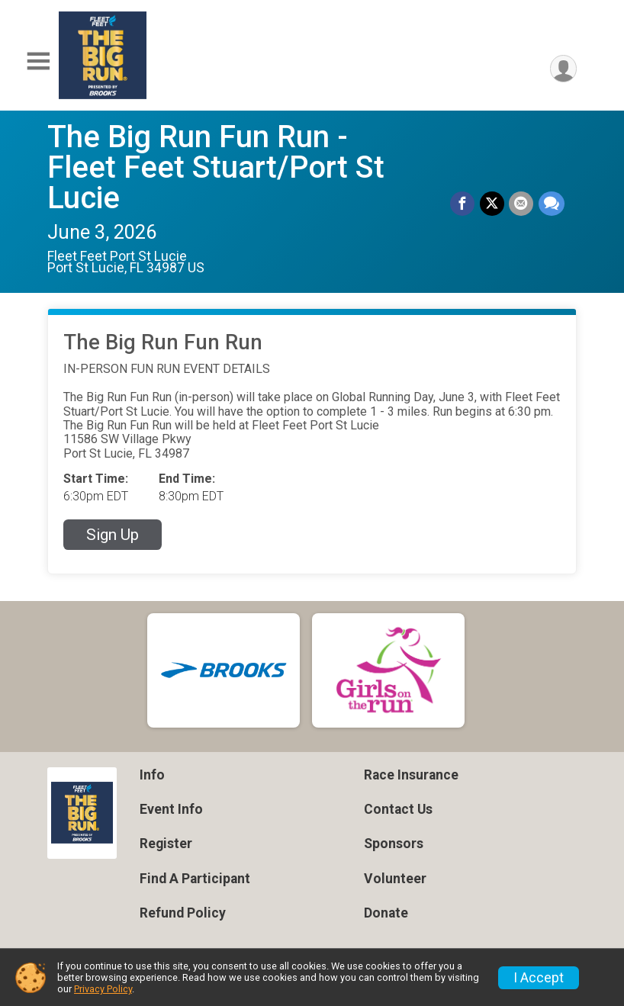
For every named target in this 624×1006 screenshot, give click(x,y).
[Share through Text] (551, 203)
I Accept (538, 977)
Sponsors (393, 843)
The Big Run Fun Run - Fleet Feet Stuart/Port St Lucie (215, 167)
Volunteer (395, 878)
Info (152, 775)
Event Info (171, 809)
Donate (386, 913)
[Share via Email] (522, 203)
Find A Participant (195, 878)
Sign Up (112, 534)
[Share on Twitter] (493, 203)
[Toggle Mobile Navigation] (38, 61)
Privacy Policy (103, 989)
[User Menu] (562, 69)
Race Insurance (411, 775)
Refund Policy (183, 913)
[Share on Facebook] (464, 203)
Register (166, 843)
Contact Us (398, 809)
